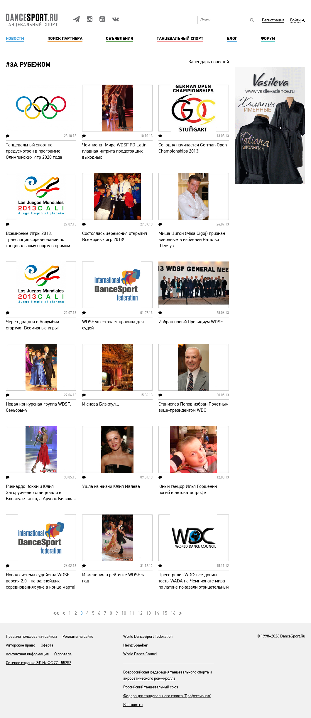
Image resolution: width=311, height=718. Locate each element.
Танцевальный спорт (180, 38)
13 (148, 613)
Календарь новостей (208, 62)
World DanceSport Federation (148, 636)
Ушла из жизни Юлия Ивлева (111, 486)
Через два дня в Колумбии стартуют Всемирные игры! (32, 325)
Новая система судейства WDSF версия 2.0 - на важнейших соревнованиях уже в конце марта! (40, 581)
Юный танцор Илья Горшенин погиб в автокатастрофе (187, 489)
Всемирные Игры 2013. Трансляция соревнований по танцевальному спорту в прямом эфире (38, 242)
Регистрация (273, 20)
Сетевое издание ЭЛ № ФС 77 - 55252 (38, 662)
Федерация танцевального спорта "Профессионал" (167, 695)
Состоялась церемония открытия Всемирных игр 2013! (114, 236)
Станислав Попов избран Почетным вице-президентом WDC (193, 407)
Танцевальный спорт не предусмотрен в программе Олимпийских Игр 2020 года (34, 151)
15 (165, 613)
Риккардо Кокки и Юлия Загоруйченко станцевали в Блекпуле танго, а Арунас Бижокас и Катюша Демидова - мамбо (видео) (41, 498)
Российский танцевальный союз (150, 687)
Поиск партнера (65, 38)
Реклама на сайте (77, 636)
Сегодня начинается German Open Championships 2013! (192, 148)
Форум (268, 38)
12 (140, 613)
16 (173, 613)
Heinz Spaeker (135, 645)
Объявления (119, 38)
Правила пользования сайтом (31, 636)
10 (123, 613)
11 (132, 613)
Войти (295, 20)
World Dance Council (140, 654)
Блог (232, 38)
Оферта (47, 645)
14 (156, 613)
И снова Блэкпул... (100, 404)
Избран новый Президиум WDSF (190, 322)
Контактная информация (27, 654)
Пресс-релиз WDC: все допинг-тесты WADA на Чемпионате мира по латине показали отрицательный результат (193, 584)
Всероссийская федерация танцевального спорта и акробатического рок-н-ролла (167, 675)
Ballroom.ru (133, 704)
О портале (63, 654)
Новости (15, 38)
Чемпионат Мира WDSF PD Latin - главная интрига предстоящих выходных (115, 151)
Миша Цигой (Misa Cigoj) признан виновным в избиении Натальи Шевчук (191, 239)
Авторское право (20, 645)
